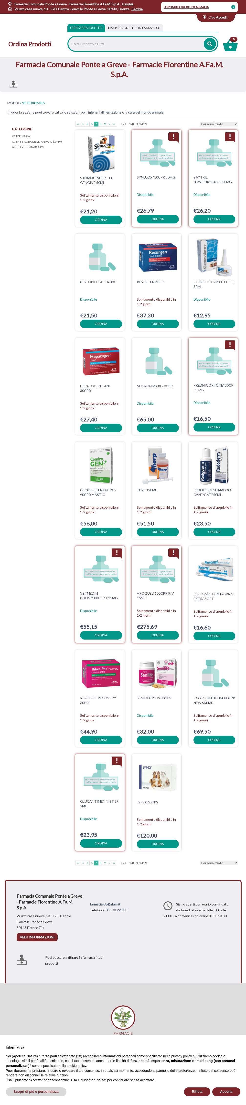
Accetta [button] (226, 1092)
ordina (101, 220)
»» (114, 124)
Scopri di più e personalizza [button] (36, 1092)
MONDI (13, 103)
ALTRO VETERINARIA (28, 147)
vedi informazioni (37, 937)
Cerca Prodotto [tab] (86, 28)
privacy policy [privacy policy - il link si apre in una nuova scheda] (181, 1056)
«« (78, 124)
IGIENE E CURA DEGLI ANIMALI (37, 141)
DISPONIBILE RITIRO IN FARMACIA (186, 7)
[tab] (134, 28)
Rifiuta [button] (197, 1092)
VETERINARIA (21, 136)
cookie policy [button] (76, 1066)
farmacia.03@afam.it (105, 904)
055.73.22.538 (116, 910)
